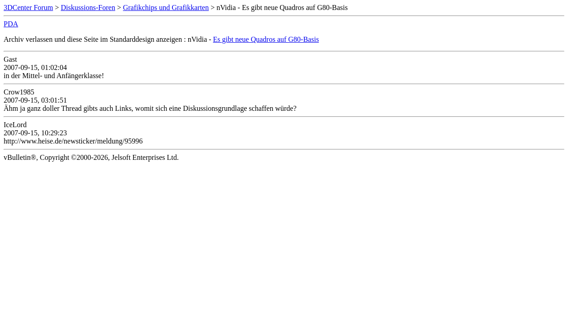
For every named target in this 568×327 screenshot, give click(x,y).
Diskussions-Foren (88, 7)
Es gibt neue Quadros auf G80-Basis (266, 39)
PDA (11, 24)
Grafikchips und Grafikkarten (166, 7)
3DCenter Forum (28, 7)
